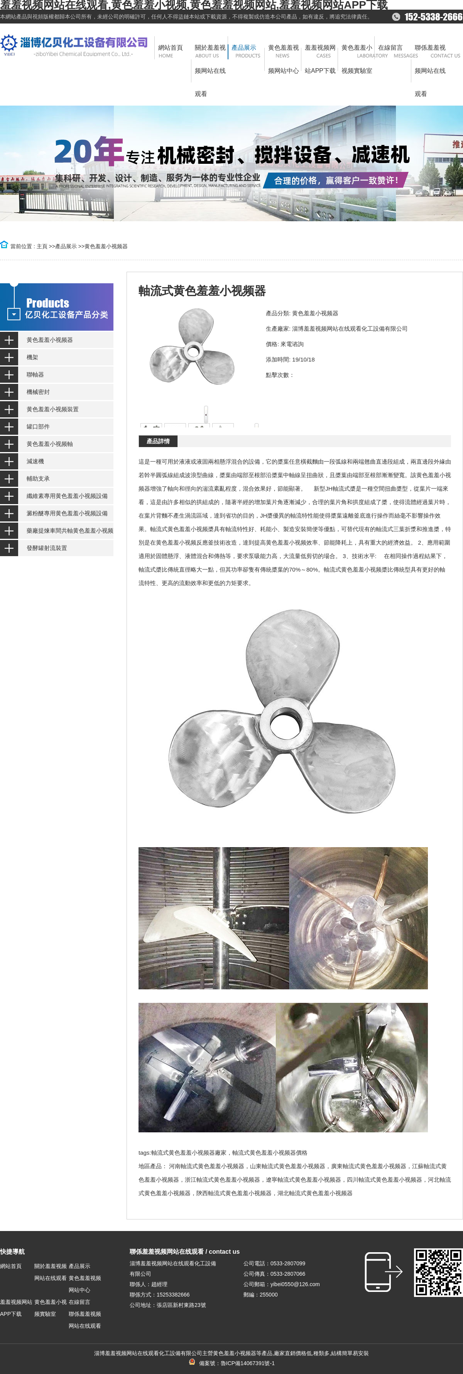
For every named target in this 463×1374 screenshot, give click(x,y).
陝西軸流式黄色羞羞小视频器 (234, 1193)
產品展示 (66, 246)
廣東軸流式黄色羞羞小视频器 (368, 1166)
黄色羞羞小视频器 (106, 246)
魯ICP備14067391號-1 (248, 1363)
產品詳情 (158, 441)
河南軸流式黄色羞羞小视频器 (206, 1166)
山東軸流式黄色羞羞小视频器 (287, 1166)
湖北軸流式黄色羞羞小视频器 (315, 1193)
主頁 (42, 246)
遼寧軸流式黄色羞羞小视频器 (303, 1179)
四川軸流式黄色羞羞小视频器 (384, 1179)
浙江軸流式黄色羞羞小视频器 (222, 1179)
